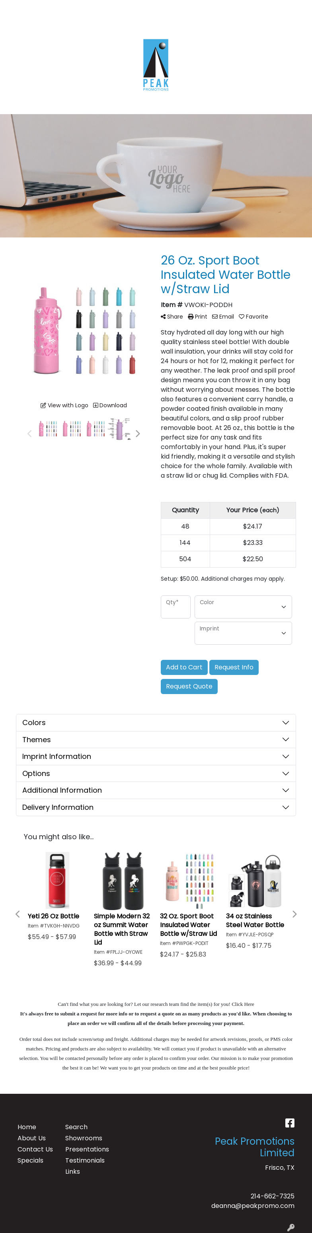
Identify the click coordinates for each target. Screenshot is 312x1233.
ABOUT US (47, 8)
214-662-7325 (272, 1196)
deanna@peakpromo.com (252, 1205)
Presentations (84, 1149)
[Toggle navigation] (12, 105)
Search (224, 8)
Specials (30, 1160)
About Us (32, 1138)
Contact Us (35, 1149)
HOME (17, 8)
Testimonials (84, 1160)
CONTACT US (28, 26)
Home (27, 1127)
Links (72, 1171)
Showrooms (83, 1138)
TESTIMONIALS (91, 8)
